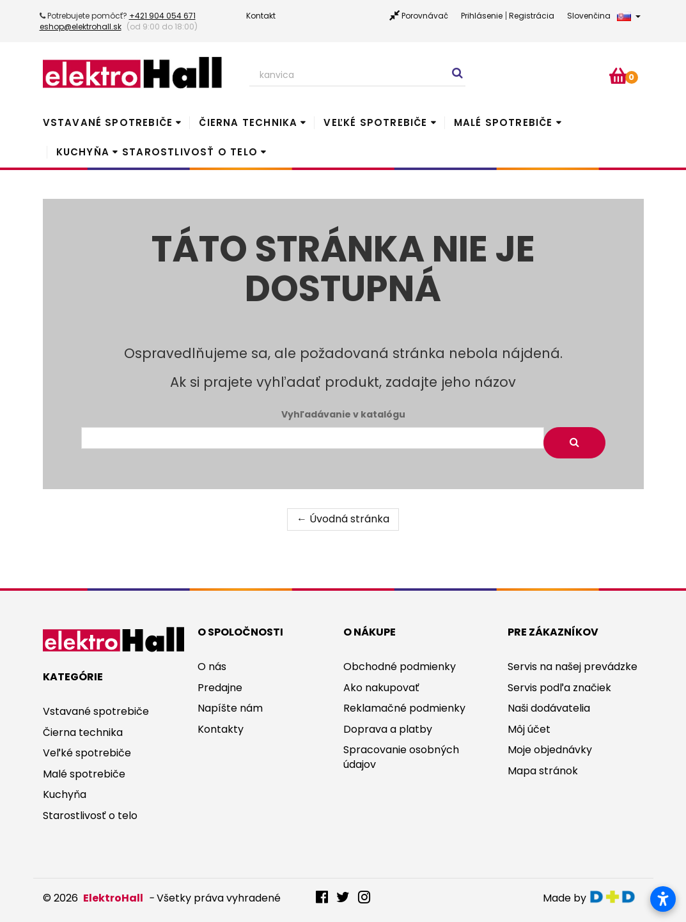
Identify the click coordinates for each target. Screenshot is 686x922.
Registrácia (531, 15)
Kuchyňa (82, 152)
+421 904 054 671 (162, 15)
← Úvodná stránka (343, 519)
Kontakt (261, 15)
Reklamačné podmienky (404, 708)
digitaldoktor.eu (616, 896)
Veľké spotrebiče (375, 122)
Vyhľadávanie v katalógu (343, 414)
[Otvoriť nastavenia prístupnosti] (663, 899)
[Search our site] (357, 75)
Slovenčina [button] (604, 15)
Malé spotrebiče (503, 122)
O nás (212, 666)
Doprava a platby (387, 729)
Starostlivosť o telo (190, 152)
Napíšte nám (230, 708)
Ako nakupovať (381, 687)
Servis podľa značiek (559, 687)
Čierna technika (248, 122)
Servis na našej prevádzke (572, 666)
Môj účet (529, 729)
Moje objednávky (550, 749)
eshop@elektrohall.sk (80, 26)
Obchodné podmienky (399, 666)
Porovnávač (424, 15)
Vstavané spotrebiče (108, 122)
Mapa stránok (543, 770)
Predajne (220, 687)
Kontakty (221, 729)
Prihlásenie (482, 15)
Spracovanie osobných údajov (401, 757)
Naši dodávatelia (549, 708)
